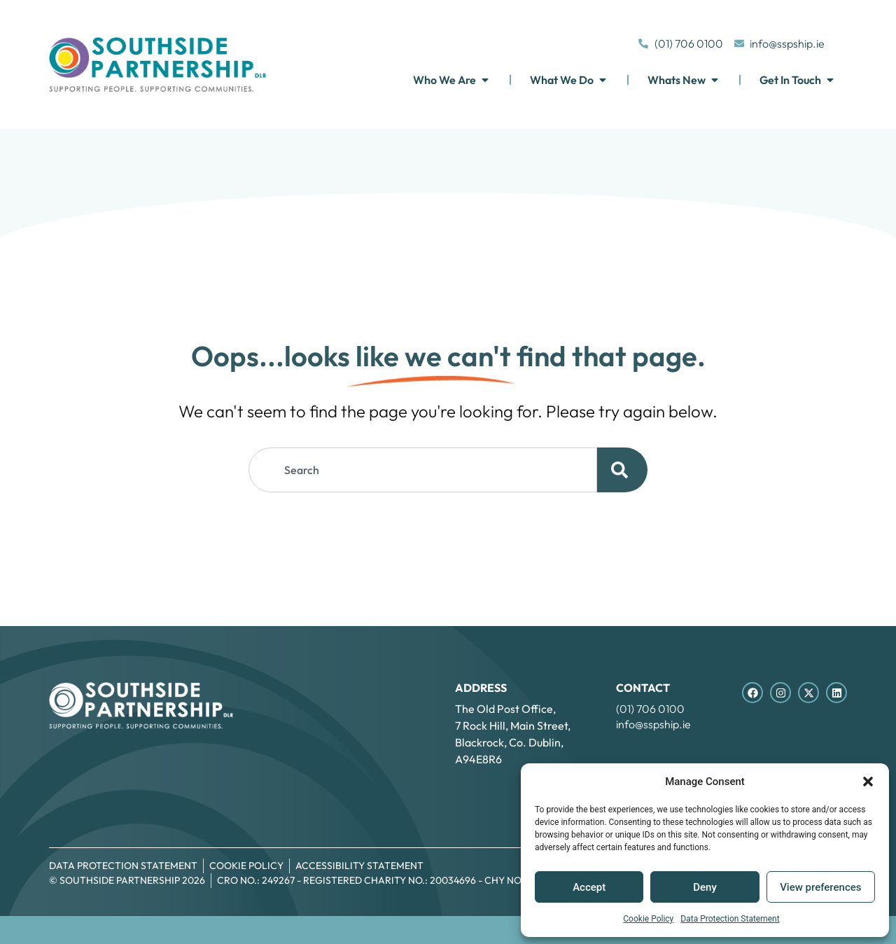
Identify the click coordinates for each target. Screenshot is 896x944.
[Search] (622, 469)
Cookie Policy (648, 919)
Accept (589, 887)
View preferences (820, 887)
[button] (868, 782)
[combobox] (422, 469)
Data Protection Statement (729, 919)
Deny (705, 887)
